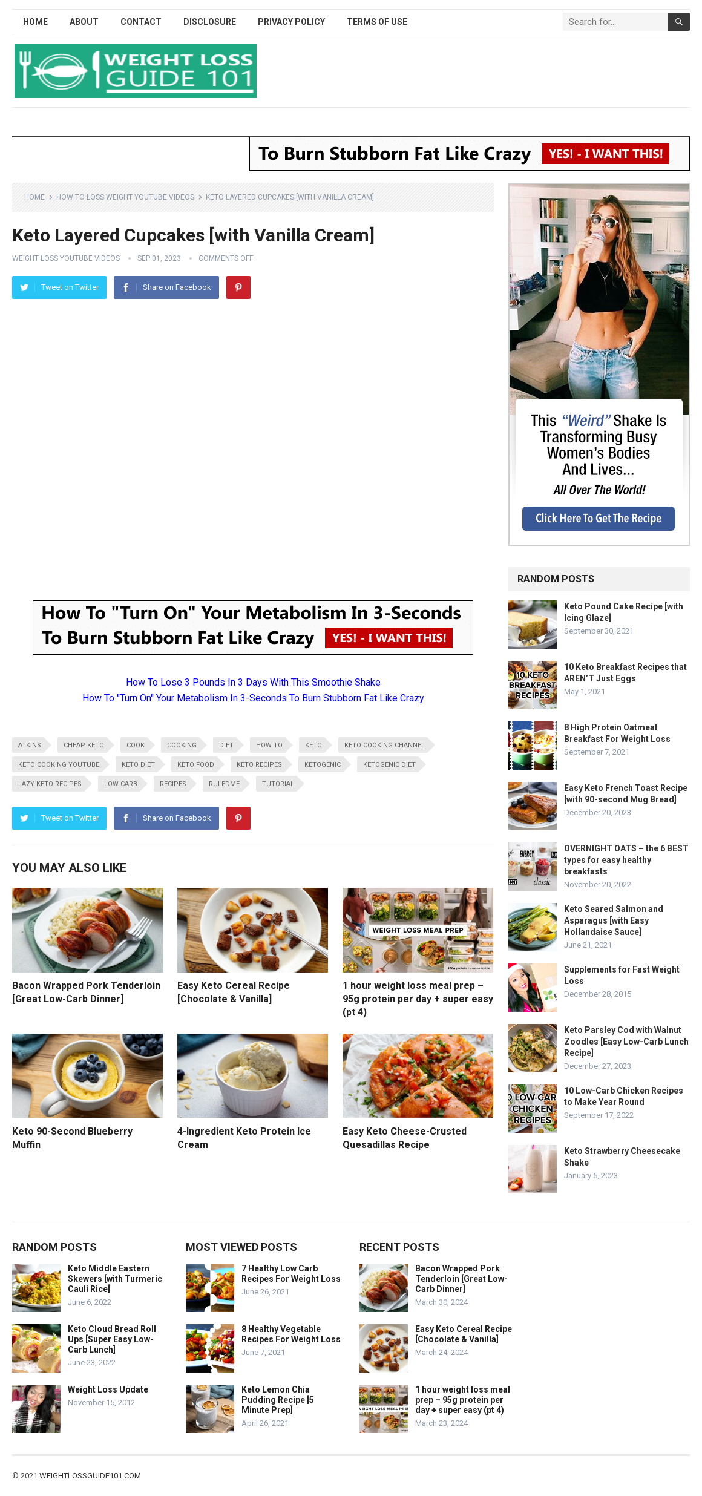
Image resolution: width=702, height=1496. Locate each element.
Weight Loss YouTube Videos (66, 258)
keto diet (138, 765)
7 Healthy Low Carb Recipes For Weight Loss (291, 1274)
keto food (195, 765)
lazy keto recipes (50, 784)
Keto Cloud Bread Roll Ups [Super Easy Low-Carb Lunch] (112, 1339)
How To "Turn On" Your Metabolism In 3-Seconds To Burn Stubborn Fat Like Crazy (253, 698)
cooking (182, 745)
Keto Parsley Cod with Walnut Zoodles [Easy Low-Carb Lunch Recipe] (626, 1041)
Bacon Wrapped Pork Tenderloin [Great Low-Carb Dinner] (461, 1279)
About (84, 22)
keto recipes (259, 765)
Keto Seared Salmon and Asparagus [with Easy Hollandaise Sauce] (613, 920)
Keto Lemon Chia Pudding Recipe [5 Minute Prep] (277, 1400)
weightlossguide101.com (90, 1475)
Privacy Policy (291, 22)
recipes (173, 784)
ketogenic (322, 765)
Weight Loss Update (108, 1389)
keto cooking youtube (58, 765)
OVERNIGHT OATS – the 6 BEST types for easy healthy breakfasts (626, 860)
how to (269, 745)
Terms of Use (377, 22)
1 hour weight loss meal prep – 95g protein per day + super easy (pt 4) (418, 998)
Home (35, 22)
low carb (120, 784)
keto (313, 745)
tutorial (278, 784)
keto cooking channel (384, 745)
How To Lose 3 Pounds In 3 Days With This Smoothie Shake (253, 682)
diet (226, 745)
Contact (141, 22)
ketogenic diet (389, 765)
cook (135, 745)
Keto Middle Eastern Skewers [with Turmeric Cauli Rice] (115, 1279)
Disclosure (209, 22)
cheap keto (84, 745)
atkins (29, 745)
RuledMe (224, 784)
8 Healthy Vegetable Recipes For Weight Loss (291, 1334)
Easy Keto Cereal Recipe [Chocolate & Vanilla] (463, 1334)
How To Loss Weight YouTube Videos (125, 197)
